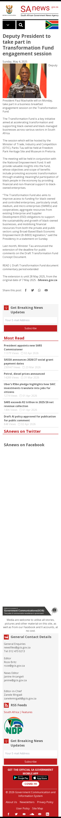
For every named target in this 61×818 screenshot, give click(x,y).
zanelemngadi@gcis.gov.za (20, 698)
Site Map (37, 808)
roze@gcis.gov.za (14, 665)
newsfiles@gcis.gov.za (17, 647)
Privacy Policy (45, 802)
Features (27, 712)
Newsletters (27, 802)
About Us (11, 802)
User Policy (23, 808)
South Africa (11, 712)
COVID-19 (31, 784)
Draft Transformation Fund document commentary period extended (30, 267)
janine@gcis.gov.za (15, 680)
